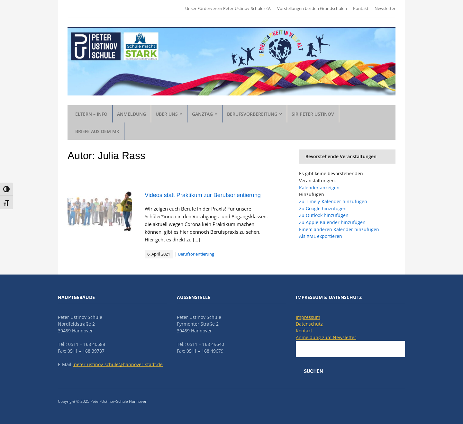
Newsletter (385, 8)
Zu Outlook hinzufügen (324, 215)
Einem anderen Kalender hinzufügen (339, 229)
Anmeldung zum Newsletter (326, 337)
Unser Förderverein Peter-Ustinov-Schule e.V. (228, 8)
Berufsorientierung (196, 254)
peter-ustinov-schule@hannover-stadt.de (118, 364)
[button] (311, 194)
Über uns (167, 114)
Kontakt (360, 8)
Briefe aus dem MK (97, 131)
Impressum (308, 317)
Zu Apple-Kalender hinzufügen (332, 222)
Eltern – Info (91, 114)
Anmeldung (131, 114)
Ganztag (202, 114)
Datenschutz (309, 324)
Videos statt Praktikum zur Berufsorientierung (203, 195)
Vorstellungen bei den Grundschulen (312, 8)
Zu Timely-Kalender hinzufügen (333, 201)
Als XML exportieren (320, 236)
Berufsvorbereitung (252, 114)
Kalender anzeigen (319, 188)
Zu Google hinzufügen (323, 208)
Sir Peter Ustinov (313, 114)
